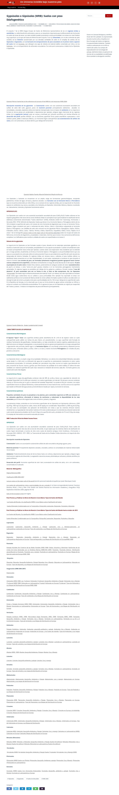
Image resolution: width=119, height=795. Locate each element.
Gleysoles (9, 562)
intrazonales (11, 273)
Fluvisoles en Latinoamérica (48, 552)
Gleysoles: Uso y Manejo (45, 562)
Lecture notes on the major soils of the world (37, 233)
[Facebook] (88, 3)
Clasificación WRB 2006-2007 (15, 477)
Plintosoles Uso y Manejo (64, 760)
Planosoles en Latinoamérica (15, 702)
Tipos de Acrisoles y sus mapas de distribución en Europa (29, 671)
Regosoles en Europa (22, 539)
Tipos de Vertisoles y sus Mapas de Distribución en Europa (38, 621)
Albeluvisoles (11, 679)
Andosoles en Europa (22, 631)
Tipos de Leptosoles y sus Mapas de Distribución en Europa (48, 529)
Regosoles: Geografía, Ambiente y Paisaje (31, 537)
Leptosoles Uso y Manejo (59, 527)
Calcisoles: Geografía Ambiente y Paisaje (29, 731)
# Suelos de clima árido (32, 779)
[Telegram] (29, 788)
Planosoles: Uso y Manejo (55, 700)
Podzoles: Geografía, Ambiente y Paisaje (25, 690)
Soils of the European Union (15, 494)
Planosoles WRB (12, 700)
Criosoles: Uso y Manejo (49, 710)
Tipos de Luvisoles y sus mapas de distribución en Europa (29, 644)
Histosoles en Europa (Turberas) (55, 583)
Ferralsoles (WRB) (12, 752)
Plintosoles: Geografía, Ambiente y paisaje (43, 760)
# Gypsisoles (20, 779)
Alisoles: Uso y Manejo (50, 652)
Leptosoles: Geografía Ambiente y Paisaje (31, 527)
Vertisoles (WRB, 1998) (64, 617)
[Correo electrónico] (42, 788)
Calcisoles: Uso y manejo (49, 731)
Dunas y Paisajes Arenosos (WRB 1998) (19, 604)
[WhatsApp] (35, 788)
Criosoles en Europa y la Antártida (68, 710)
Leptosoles (10, 527)
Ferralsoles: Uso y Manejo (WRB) (67, 752)
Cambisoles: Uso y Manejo (50, 594)
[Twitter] (92, 3)
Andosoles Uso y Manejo (62, 629)
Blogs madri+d (12, 7)
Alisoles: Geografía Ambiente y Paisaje (31, 652)
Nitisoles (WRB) (11, 742)
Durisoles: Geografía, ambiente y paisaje (55, 771)
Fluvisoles (55, 550)
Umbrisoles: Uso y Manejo (53, 721)
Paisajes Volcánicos (13, 629)
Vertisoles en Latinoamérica (53, 619)
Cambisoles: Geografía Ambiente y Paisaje (27, 594)
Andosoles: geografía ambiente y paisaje (40, 629)
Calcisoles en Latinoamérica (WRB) (68, 731)
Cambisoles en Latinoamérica (69, 594)
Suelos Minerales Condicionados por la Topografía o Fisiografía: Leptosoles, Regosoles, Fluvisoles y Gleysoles (40, 506)
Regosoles (10, 537)
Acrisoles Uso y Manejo (46, 669)
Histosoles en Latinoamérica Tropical (33, 583)
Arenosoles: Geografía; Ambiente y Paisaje (53, 604)
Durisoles (21, 44)
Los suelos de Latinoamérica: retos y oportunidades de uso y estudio (28, 485)
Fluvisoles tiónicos (65, 550)
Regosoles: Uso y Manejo (58, 537)
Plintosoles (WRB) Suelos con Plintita (18, 760)
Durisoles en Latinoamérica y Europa (23, 773)
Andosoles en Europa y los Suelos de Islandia (44, 631)
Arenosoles (36, 604)
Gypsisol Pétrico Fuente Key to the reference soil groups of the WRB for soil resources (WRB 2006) (37, 101)
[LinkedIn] (22, 788)
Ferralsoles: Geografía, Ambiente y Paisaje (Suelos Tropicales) (37, 752)
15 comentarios (47, 26)
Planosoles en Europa (72, 700)
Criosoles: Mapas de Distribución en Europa (20, 713)
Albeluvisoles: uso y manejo (54, 679)
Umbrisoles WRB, (12, 721)
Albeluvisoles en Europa (71, 679)
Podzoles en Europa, (60, 690)
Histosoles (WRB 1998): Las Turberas (18, 581)
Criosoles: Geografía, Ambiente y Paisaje (28, 710)
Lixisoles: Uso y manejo (44, 660)
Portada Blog (21, 7)
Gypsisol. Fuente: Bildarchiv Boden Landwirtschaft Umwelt (25, 325)
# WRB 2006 (45, 779)
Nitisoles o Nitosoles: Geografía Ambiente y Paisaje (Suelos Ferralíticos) (39, 742)
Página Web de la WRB (13, 473)
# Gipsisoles (10, 779)
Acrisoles (9, 669)
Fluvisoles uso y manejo (31, 552)
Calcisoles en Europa (13, 733)
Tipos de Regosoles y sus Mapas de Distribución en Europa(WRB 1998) (51, 539)
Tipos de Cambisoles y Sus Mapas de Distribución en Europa (39, 596)
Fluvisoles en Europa (64, 552)
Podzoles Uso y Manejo (46, 690)
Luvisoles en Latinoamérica (62, 642)
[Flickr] (95, 3)
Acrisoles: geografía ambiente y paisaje (25, 669)
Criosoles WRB (11, 710)
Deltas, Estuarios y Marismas (58, 547)
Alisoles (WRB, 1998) (13, 652)
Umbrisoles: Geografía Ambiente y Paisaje (31, 721)
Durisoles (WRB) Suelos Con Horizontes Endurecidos (24, 771)
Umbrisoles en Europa (69, 721)
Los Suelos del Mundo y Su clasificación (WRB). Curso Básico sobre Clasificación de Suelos (34, 502)
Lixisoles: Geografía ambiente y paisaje (24, 660)
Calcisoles (10, 46)
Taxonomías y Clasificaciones (33, 26)
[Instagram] (99, 3)
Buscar (109, 16)
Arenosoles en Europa (38, 606)
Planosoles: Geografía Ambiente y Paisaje (31, 700)
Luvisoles (9, 642)
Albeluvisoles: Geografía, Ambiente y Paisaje (30, 679)
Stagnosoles (10, 573)
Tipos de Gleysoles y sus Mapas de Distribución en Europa (30, 564)
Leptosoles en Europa (22, 529)
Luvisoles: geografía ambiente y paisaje (25, 642)
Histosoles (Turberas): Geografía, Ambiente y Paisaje (46, 581)
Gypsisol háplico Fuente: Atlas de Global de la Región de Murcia (43, 194)
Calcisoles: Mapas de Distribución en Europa (33, 733)
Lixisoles (9, 660)
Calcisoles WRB (11, 731)
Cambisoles (10, 594)
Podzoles (9, 690)
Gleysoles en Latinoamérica (62, 562)
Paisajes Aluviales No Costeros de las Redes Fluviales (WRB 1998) (27, 547)
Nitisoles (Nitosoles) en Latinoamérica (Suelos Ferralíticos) (42, 744)
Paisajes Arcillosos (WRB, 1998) (17, 617)
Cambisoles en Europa (13, 596)
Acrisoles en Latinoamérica (62, 669)
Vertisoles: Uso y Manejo (35, 619)
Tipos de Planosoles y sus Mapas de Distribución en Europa (43, 702)
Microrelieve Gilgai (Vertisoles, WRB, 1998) (42, 617)
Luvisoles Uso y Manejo (46, 642)
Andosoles (23, 629)
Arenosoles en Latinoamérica (21, 606)
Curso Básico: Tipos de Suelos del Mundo (59, 24)
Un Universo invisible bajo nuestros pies (41, 1)
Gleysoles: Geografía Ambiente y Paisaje (25, 562)
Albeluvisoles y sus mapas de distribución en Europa (23, 681)
